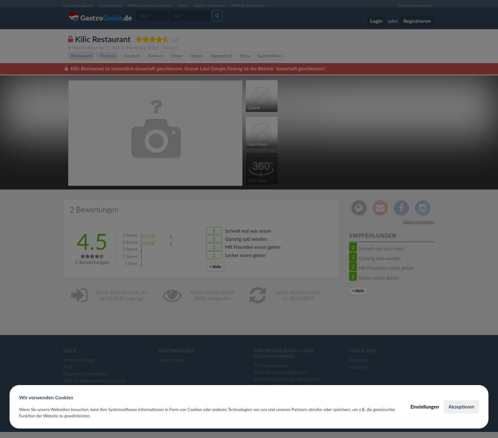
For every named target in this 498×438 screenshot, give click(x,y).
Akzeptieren (461, 406)
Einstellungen (424, 406)
